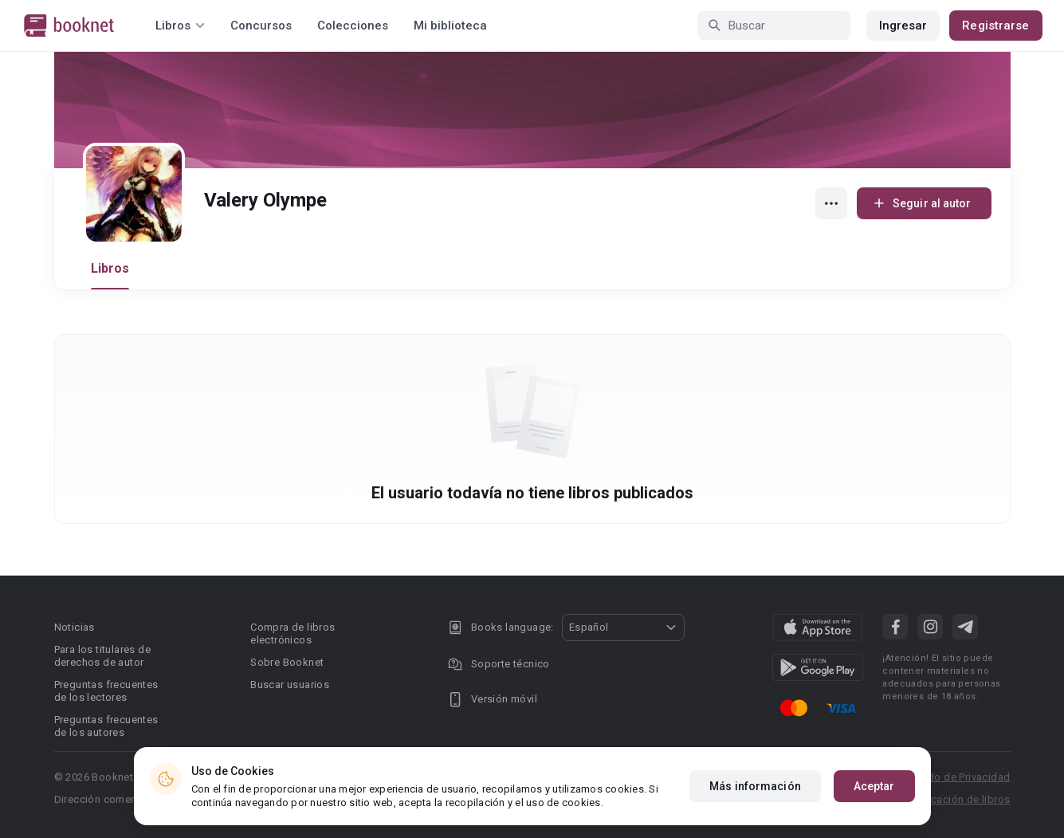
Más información (755, 786)
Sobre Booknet (287, 662)
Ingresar (903, 25)
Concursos (261, 25)
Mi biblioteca (450, 25)
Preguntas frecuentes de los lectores (106, 691)
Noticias (74, 627)
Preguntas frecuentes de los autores (106, 726)
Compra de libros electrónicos (292, 633)
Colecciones (352, 25)
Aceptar (874, 786)
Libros (110, 268)
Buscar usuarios (289, 684)
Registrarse (995, 25)
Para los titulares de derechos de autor (102, 655)
